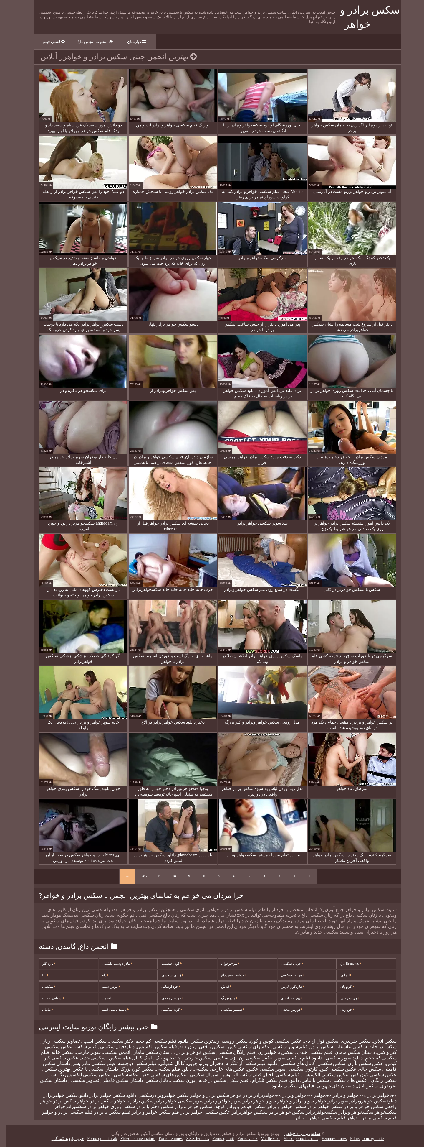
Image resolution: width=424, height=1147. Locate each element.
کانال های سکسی (291, 1063)
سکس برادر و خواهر (297, 1133)
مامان (42, 1010)
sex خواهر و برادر (343, 1095)
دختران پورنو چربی (199, 1063)
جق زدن (342, 1010)
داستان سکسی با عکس (89, 1069)
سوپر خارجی (82, 1052)
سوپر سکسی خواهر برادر (173, 1100)
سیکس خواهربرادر (244, 1112)
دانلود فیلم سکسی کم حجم (156, 1041)
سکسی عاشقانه (345, 1046)
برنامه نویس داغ (228, 975)
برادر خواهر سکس (229, 1095)
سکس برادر (315, 1046)
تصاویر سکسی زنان (55, 1041)
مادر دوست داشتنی (111, 964)
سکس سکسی (326, 1063)
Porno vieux (242, 1138)
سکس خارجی (192, 1057)
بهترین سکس (51, 1069)
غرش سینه (105, 987)
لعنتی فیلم (48, 42)
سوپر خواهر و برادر (217, 1100)
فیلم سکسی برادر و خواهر (61, 1112)
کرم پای (341, 987)
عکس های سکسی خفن (158, 1074)
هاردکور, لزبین (287, 987)
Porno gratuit (217, 1138)
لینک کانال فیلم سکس (124, 1057)
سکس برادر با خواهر (128, 1100)
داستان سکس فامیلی (117, 1080)
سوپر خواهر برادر (253, 1100)
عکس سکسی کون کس (368, 1074)
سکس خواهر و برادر (189, 1052)
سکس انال (361, 1085)
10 (168, 876)
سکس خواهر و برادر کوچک (234, 1106)
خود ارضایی (165, 987)
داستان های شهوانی (330, 1085)
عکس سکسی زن (249, 1057)
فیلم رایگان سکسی (231, 1052)
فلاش (221, 987)
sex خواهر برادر (376, 1095)
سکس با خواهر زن (270, 1052)
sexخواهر (317, 1095)
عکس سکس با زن (360, 1063)
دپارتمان (131, 42)
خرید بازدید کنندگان (62, 1138)
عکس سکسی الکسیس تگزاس (74, 1074)
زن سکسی (219, 1057)
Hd (40, 975)
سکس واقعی (206, 1046)
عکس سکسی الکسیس (320, 1074)
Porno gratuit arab (96, 1138)
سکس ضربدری (350, 1041)
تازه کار (43, 964)
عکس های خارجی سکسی (213, 1069)
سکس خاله (57, 1052)
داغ (99, 975)
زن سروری (344, 998)
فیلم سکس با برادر (106, 1112)
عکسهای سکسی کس (242, 1046)
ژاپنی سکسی (167, 975)
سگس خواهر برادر (281, 1112)
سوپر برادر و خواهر (289, 1100)
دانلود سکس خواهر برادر (107, 1095)
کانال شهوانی (166, 1063)
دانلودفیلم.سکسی (111, 1046)
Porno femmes (165, 1138)
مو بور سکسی (286, 975)
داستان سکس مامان (349, 1052)
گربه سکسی (166, 1010)
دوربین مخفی (166, 998)
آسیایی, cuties (48, 998)
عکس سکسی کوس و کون (270, 1041)
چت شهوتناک (162, 1057)
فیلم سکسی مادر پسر (88, 1063)
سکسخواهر (380, 1112)
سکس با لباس (309, 1080)
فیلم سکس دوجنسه (131, 1063)
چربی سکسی (286, 964)
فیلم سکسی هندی (308, 1052)
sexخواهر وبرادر (291, 1095)
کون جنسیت (166, 964)
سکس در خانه (377, 1046)
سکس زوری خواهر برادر (105, 1106)
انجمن (101, 998)
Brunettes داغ (345, 964)
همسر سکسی (227, 1010)
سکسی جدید (87, 1057)
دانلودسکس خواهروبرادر (367, 1100)
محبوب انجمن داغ (89, 42)
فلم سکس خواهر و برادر (149, 1112)
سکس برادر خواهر (89, 1100)
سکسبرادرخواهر (64, 1106)
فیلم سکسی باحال (276, 1074)
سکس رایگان (377, 1080)
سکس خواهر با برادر (358, 1106)
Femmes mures (328, 1138)
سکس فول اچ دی (316, 1041)
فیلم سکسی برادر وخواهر (366, 1117)
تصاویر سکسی (79, 1080)
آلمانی (340, 975)
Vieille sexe (265, 1138)
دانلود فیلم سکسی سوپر (293, 1057)
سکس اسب (89, 1041)
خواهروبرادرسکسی (151, 1095)
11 (153, 876)
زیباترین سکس (199, 1041)
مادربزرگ (224, 998)
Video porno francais (295, 1138)
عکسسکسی (119, 1074)
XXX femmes (191, 1138)
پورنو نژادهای (285, 998)
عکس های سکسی (344, 1080)
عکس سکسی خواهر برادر (200, 1112)
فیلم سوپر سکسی (284, 1046)
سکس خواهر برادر (319, 1106)
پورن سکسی (177, 1080)
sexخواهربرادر (261, 1095)
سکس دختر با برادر (149, 1106)
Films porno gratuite (361, 1138)
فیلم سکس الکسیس (151, 1046)
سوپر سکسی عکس (260, 1069)
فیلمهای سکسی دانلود (287, 1085)
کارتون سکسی (297, 1069)
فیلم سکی (233, 1080)
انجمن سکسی (111, 1052)
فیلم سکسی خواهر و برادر (314, 1117)
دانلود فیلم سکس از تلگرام (245, 1063)
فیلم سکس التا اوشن (235, 1074)
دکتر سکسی (115, 1041)
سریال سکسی (198, 1074)
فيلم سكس (80, 1046)
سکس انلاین (379, 1041)
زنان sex (182, 1046)
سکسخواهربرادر (316, 1112)
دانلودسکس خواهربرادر (60, 1095)
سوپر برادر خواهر (326, 1100)
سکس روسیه (229, 1041)
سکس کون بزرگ (131, 1069)
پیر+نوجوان (225, 964)
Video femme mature (132, 1138)
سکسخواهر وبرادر (350, 1112)
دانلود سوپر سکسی (338, 1057)
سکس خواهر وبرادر (188, 1106)
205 (138, 876)
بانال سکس (151, 1080)
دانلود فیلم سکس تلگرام (269, 1080)
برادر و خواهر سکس (190, 1095)
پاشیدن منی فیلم (109, 1010)
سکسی (43, 987)
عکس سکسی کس (332, 1069)
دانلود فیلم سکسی (168, 1069)
